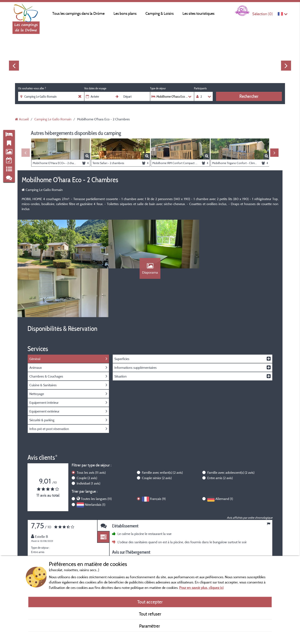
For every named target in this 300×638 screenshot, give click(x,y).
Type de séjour (158, 88)
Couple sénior (157, 430)
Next (286, 66)
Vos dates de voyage (95, 88)
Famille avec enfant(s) (162, 425)
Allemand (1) (224, 451)
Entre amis (220, 430)
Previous (14, 66)
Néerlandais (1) (95, 457)
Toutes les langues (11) (96, 451)
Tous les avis (91, 425)
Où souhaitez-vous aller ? (32, 88)
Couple (87, 430)
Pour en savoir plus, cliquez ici (201, 587)
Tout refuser (150, 614)
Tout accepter (150, 601)
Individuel (88, 436)
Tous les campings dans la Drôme (78, 13)
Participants (200, 88)
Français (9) (158, 451)
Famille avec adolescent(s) (230, 425)
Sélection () (262, 13)
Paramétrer (150, 626)
